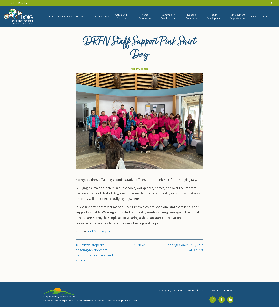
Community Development (168, 16)
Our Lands (80, 16)
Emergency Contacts (170, 290)
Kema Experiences (145, 16)
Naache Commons (191, 16)
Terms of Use (195, 290)
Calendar (214, 290)
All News (139, 245)
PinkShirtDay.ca (98, 231)
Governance (65, 16)
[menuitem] (52, 16)
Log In (11, 3)
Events (255, 16)
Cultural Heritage (99, 16)
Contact (266, 16)
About (51, 16)
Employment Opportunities (238, 16)
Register (22, 3)
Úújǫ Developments (214, 16)
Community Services (121, 16)
